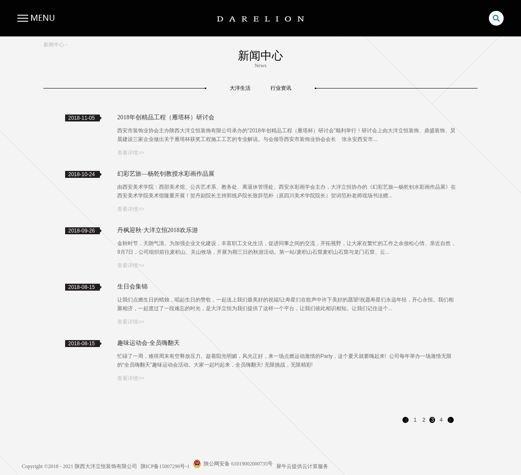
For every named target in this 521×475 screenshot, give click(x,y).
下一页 (451, 421)
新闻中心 (53, 45)
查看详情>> (130, 153)
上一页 (406, 421)
